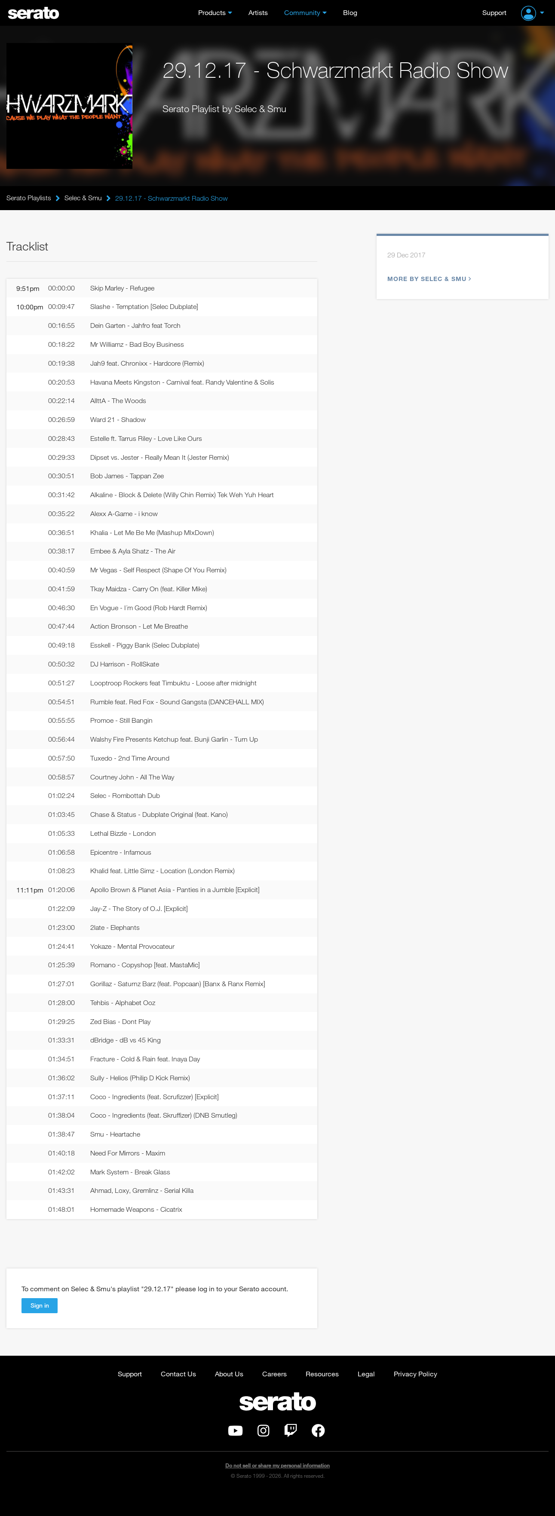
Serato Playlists (28, 198)
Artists (258, 12)
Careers (274, 1395)
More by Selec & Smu (428, 279)
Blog (350, 12)
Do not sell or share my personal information (277, 1488)
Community (302, 12)
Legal (366, 1395)
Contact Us (178, 1395)
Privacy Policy (415, 1395)
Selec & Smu (83, 198)
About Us (229, 1395)
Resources (322, 1395)
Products (212, 12)
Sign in (40, 1327)
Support (494, 12)
